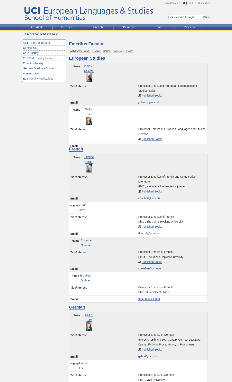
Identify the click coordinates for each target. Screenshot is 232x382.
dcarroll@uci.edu (148, 233)
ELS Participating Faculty (38, 58)
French (98, 27)
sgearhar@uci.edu (149, 268)
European (67, 27)
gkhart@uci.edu (148, 356)
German (128, 27)
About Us (37, 27)
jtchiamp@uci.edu (149, 102)
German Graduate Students (40, 68)
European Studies (79, 51)
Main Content (172, 3)
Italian (159, 27)
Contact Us (30, 47)
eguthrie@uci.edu (149, 298)
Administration (32, 73)
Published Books (152, 95)
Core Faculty (31, 53)
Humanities (204, 3)
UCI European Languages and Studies (97, 13)
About (35, 33)
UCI (191, 3)
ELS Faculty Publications (38, 78)
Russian (189, 27)
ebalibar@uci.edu (149, 198)
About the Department (36, 42)
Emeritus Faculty (33, 63)
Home (26, 33)
